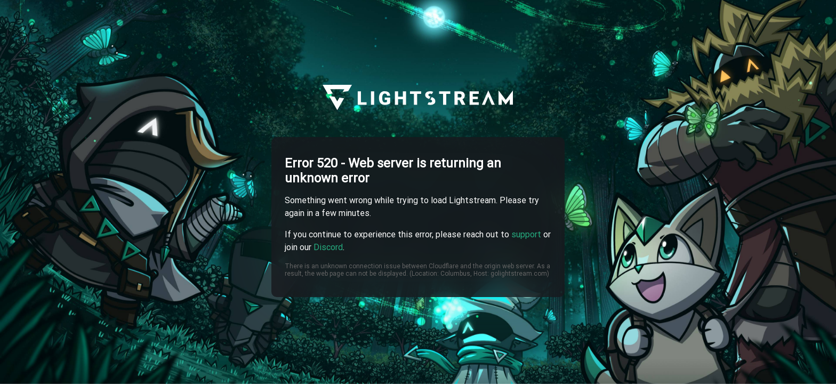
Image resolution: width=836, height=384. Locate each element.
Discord (328, 247)
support (526, 234)
